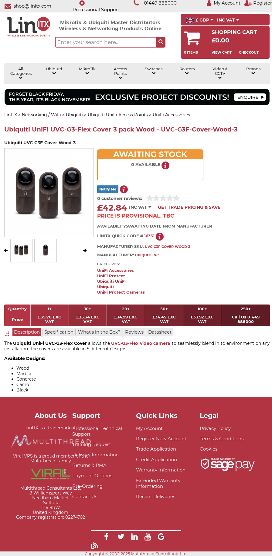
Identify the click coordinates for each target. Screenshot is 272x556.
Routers (187, 71)
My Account (149, 428)
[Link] (106, 537)
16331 (149, 236)
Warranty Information (160, 470)
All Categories (21, 73)
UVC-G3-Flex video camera (140, 343)
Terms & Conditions (221, 438)
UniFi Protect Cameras (121, 292)
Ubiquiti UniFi (111, 281)
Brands (253, 71)
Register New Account (161, 438)
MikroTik (87, 71)
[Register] (258, 3)
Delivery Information (95, 455)
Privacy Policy (215, 428)
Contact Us (84, 496)
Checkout (249, 52)
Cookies (208, 449)
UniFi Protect (111, 276)
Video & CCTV (220, 73)
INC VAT (228, 20)
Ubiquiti (54, 71)
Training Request (91, 444)
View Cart (222, 52)
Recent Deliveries (155, 496)
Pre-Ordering (87, 486)
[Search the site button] (160, 42)
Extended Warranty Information (158, 483)
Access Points (120, 73)
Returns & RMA (89, 465)
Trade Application (156, 449)
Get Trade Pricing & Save (189, 207)
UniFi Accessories (115, 270)
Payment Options (92, 475)
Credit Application (156, 459)
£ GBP (199, 20)
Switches (153, 71)
